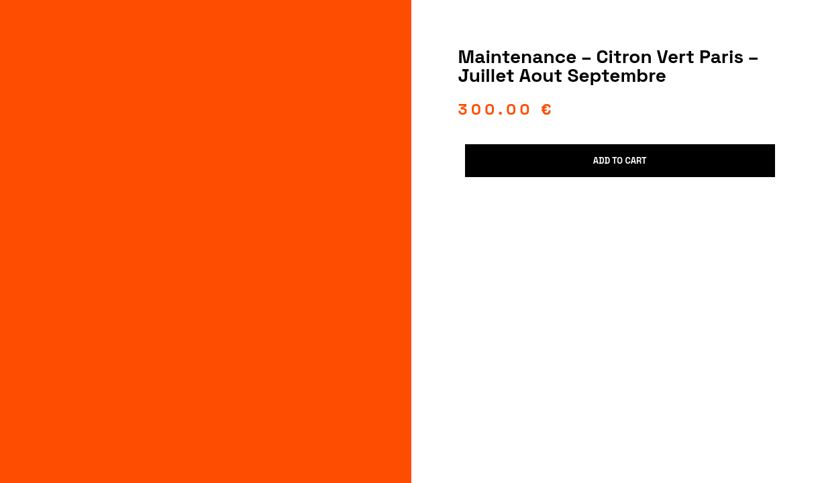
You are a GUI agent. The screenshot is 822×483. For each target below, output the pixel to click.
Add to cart (620, 160)
